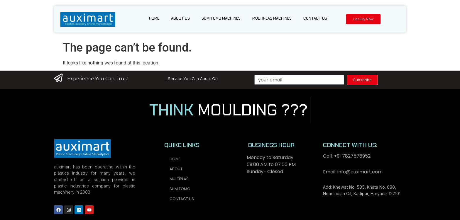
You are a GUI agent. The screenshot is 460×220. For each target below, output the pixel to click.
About (176, 168)
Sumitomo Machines (221, 18)
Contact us (315, 18)
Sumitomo (180, 188)
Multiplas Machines (272, 18)
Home (154, 18)
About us (180, 18)
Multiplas (179, 178)
